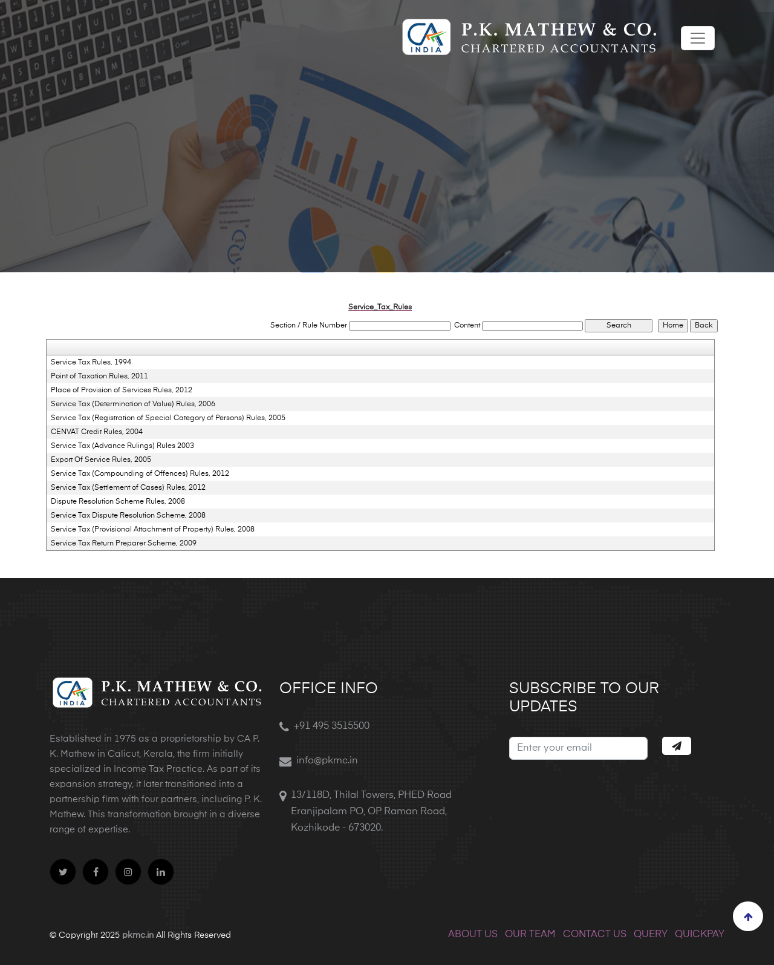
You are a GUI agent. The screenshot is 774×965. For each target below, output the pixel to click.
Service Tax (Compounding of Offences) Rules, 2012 (140, 474)
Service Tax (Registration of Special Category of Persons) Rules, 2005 (168, 418)
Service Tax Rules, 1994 (91, 362)
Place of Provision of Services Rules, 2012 (121, 390)
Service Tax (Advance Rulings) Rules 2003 (122, 446)
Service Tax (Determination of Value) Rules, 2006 (133, 404)
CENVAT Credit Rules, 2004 (97, 432)
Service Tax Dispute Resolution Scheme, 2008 (128, 515)
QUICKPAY (699, 935)
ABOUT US (473, 935)
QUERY (651, 935)
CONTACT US (594, 935)
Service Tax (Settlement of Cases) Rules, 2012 (128, 488)
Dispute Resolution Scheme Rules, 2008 (118, 502)
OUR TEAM (530, 935)
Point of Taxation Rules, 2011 (99, 376)
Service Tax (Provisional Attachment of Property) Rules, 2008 (153, 529)
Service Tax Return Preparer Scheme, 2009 (124, 543)
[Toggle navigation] (698, 38)
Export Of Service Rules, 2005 (101, 460)
